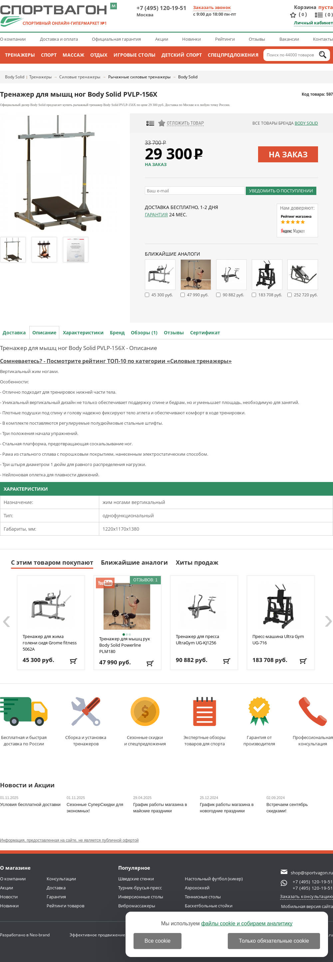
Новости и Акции (27, 785)
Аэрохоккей (197, 888)
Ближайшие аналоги (134, 562)
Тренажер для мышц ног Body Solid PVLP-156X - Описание (78, 348)
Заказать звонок (212, 7)
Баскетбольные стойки (208, 906)
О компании (13, 39)
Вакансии (289, 39)
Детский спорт (182, 55)
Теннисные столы (203, 897)
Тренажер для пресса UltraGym (197, 639)
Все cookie (157, 941)
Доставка (14, 332)
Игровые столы (135, 55)
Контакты (323, 39)
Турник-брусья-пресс (140, 888)
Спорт (49, 55)
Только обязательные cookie (274, 941)
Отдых (99, 55)
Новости (9, 897)
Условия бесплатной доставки (30, 804)
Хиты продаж (197, 562)
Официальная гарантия (116, 39)
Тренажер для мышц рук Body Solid (124, 645)
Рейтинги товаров (65, 906)
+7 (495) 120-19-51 (161, 8)
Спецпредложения (233, 55)
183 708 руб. (270, 295)
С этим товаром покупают (52, 562)
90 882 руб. (233, 295)
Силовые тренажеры (79, 77)
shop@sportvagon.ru (312, 873)
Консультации (61, 879)
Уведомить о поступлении (281, 191)
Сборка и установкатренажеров (85, 722)
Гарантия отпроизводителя (259, 722)
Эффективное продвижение (103, 935)
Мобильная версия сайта (307, 906)
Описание (44, 332)
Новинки (191, 39)
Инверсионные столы (140, 897)
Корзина (305, 7)
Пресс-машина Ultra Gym (278, 639)
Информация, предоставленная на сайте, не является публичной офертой (69, 840)
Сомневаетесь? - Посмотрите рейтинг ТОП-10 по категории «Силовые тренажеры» (116, 361)
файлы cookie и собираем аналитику (246, 923)
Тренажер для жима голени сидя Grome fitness (50, 642)
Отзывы (257, 39)
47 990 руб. (197, 295)
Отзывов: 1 (145, 580)
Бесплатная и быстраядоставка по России (24, 722)
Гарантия (156, 214)
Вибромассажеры (136, 906)
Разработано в (25, 935)
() (303, 14)
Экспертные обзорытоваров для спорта (204, 722)
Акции (161, 39)
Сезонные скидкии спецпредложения (145, 722)
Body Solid (14, 77)
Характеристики (83, 332)
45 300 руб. (162, 295)
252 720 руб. (306, 295)
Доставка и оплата (59, 39)
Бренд (117, 332)
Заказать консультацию (306, 896)
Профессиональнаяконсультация (313, 722)
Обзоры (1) (144, 332)
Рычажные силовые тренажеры (139, 77)
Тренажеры (20, 55)
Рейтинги (225, 39)
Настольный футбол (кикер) (214, 879)
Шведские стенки (136, 879)
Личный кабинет (313, 23)
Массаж (73, 55)
